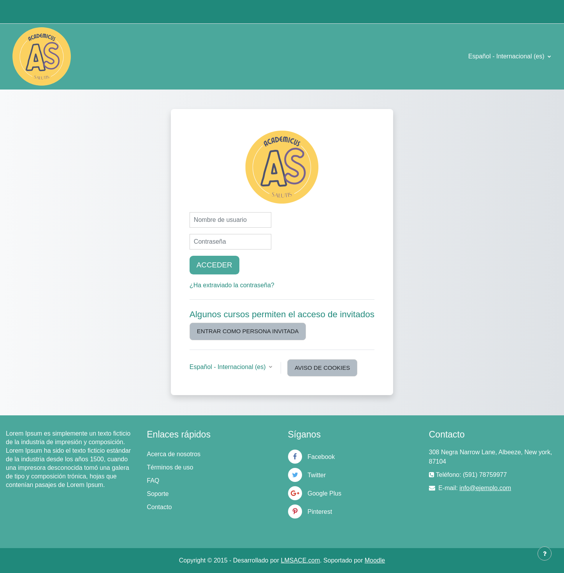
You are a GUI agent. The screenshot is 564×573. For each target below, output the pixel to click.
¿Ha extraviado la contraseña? (232, 285)
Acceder (214, 265)
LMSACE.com (300, 560)
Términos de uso (170, 467)
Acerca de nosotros (173, 454)
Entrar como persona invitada (248, 331)
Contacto (159, 507)
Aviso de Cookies (322, 367)
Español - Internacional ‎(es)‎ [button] (228, 367)
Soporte (158, 493)
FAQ (153, 480)
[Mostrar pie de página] (545, 554)
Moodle (375, 560)
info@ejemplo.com (485, 488)
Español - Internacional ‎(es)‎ (507, 56)
